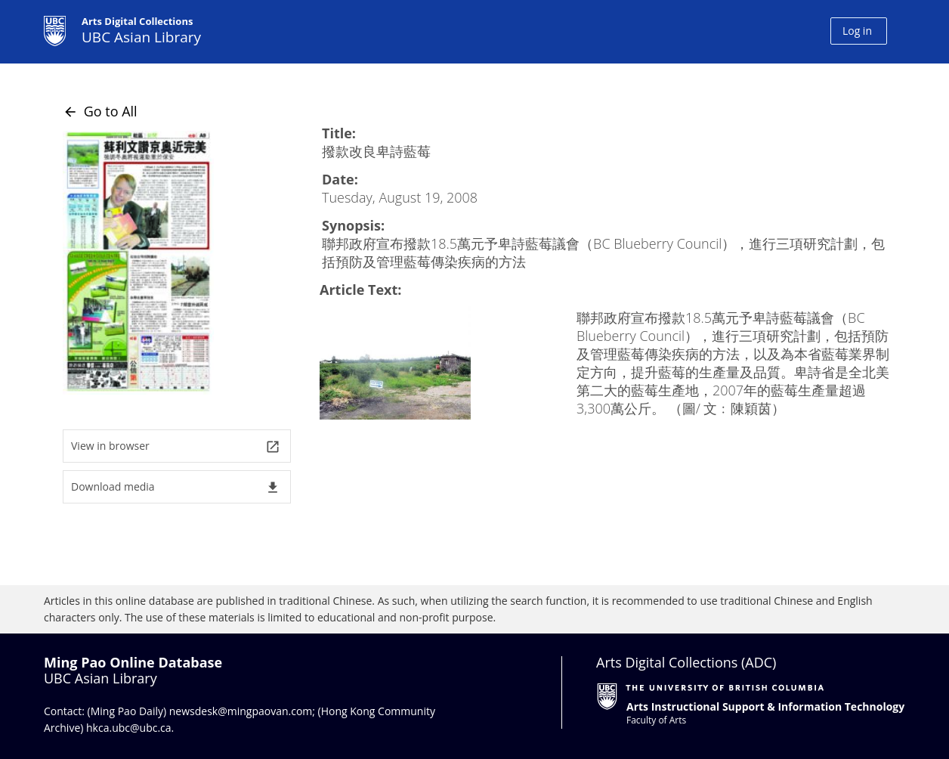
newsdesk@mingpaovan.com (241, 711)
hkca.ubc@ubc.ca (129, 727)
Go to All (100, 111)
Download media (175, 487)
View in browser (175, 446)
